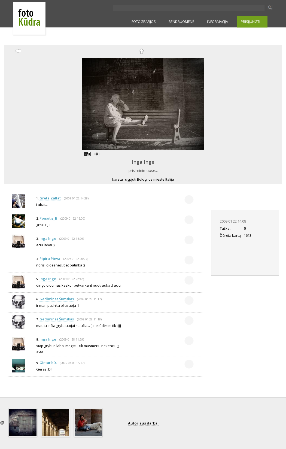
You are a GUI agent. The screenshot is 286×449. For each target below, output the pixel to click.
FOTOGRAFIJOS (144, 21)
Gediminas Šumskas (56, 298)
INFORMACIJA (217, 21)
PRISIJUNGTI (250, 21)
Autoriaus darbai (143, 423)
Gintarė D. (48, 362)
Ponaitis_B (48, 218)
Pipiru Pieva (49, 258)
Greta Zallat (50, 198)
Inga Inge (143, 162)
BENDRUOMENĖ (181, 21)
